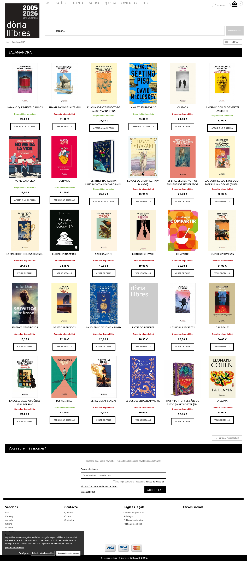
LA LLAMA (222, 400)
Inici (7, 512)
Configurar (24, 553)
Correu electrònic (89, 469)
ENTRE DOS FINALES (143, 327)
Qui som (9, 527)
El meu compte (221, 5)
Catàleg (9, 516)
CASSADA (182, 107)
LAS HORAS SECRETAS (182, 327)
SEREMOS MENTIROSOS (25, 327)
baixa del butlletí (88, 492)
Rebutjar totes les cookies (43, 553)
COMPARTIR (182, 254)
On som (68, 516)
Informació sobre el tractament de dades (99, 486)
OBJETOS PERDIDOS (64, 327)
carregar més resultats (229, 438)
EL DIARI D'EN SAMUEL (64, 254)
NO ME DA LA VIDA (25, 180)
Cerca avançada (235, 31)
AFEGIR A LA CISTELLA (25, 127)
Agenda (9, 520)
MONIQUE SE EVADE (143, 254)
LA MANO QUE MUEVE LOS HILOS (25, 107)
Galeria (8, 524)
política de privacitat (155, 482)
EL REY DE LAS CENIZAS (103, 400)
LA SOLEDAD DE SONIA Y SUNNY (103, 327)
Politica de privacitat (133, 520)
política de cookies (14, 547)
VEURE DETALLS (64, 127)
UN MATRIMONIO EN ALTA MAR (64, 107)
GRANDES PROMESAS (222, 254)
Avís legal (128, 516)
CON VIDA (64, 180)
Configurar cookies (109, 558)
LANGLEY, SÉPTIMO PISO (143, 107)
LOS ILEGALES (222, 327)
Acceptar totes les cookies (68, 553)
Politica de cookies (133, 524)
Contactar (69, 520)
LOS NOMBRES (64, 400)
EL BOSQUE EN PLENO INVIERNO (143, 400)
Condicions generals (134, 512)
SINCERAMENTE (103, 254)
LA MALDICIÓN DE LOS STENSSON (25, 254)
